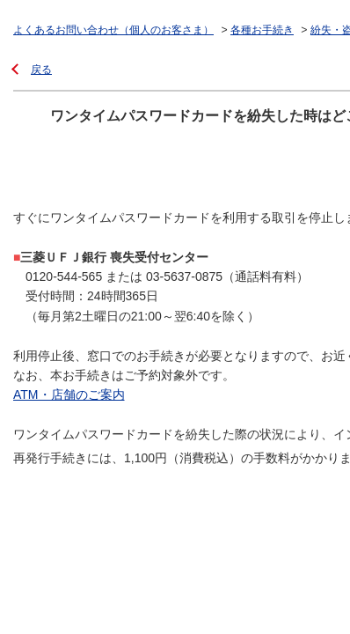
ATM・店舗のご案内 (69, 394)
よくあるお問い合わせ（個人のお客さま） (113, 30)
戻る (41, 69)
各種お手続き (262, 30)
